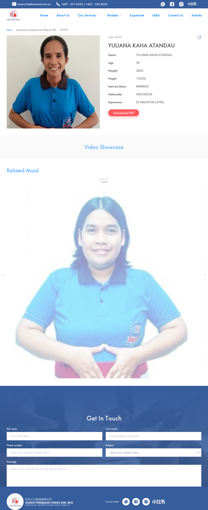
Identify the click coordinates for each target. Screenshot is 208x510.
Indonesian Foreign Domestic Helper (33, 29)
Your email (112, 481)
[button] (4, 275)
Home (44, 15)
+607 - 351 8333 (72, 4)
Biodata (114, 15)
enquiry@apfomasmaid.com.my (34, 4)
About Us (63, 15)
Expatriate (137, 15)
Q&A (156, 15)
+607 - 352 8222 (96, 4)
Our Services (88, 15)
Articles (196, 15)
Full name (13, 481)
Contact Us (175, 15)
